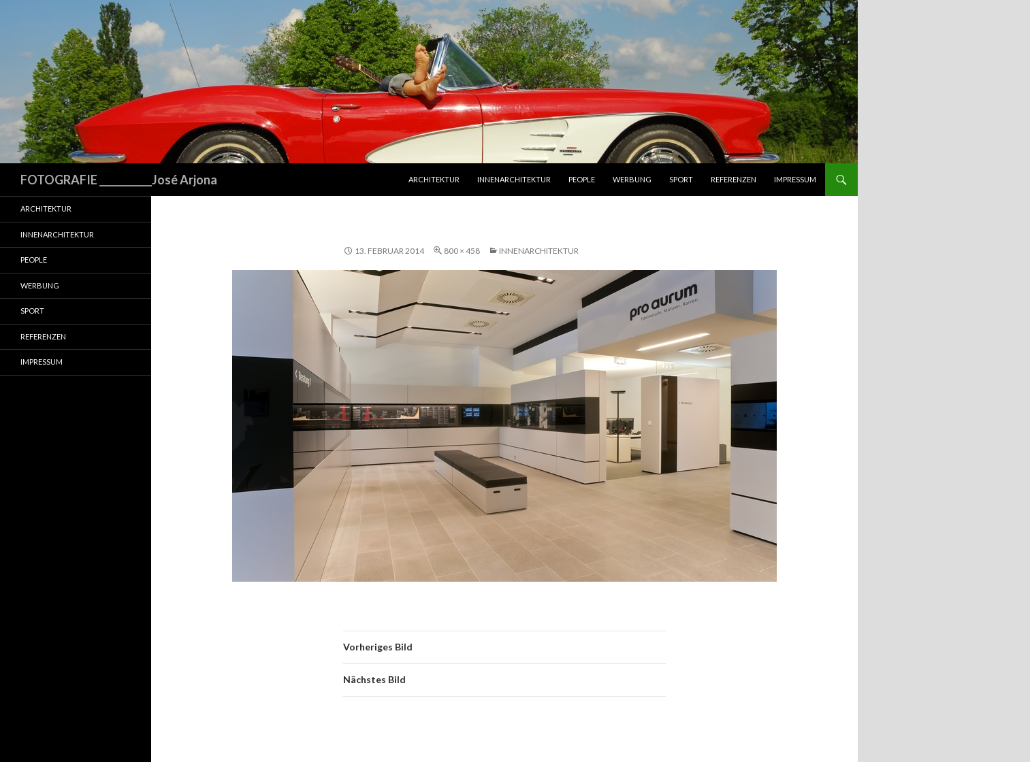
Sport (681, 179)
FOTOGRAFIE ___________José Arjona (118, 179)
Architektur (434, 179)
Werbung (632, 179)
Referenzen (733, 179)
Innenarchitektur (514, 179)
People (581, 179)
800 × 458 (462, 251)
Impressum (795, 179)
